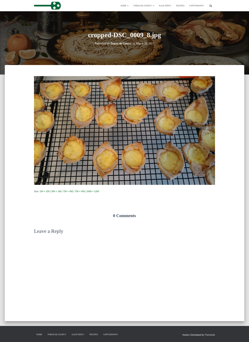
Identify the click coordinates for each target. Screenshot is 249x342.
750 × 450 (68, 191)
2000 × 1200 (93, 191)
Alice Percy (165, 6)
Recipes (180, 6)
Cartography (196, 6)
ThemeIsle (210, 335)
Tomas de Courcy (143, 6)
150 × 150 (45, 191)
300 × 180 (56, 191)
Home (124, 6)
